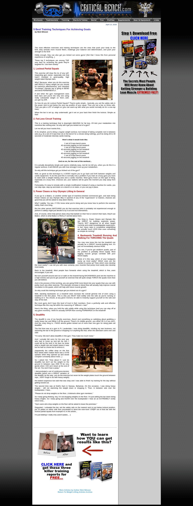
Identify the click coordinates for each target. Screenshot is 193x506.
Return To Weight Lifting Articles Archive (75, 492)
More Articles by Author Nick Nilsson (75, 490)
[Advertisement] (75, 41)
